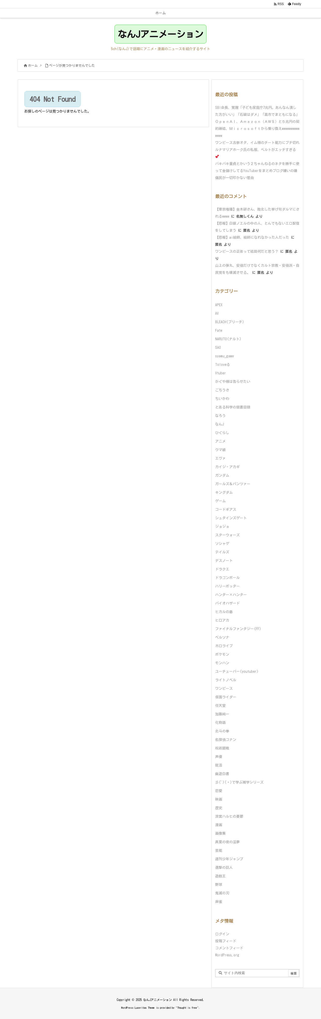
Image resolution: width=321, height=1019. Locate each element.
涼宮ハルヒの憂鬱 (229, 816)
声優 (218, 756)
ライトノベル (225, 680)
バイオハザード (227, 603)
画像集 (220, 833)
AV (217, 313)
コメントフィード (229, 948)
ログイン (222, 934)
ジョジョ (222, 526)
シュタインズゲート (231, 518)
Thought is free (187, 1007)
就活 (218, 765)
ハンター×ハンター (231, 595)
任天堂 (220, 705)
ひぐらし (222, 433)
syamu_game (224, 356)
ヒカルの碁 (224, 612)
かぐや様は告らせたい (232, 381)
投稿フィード (225, 941)
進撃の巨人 (224, 867)
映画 (218, 799)
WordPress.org (227, 955)
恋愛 (218, 791)
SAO (218, 347)
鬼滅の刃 (222, 893)
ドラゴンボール (227, 577)
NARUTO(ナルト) (228, 339)
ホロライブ (224, 646)
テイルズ (222, 552)
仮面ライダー (225, 697)
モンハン (222, 663)
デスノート (224, 560)
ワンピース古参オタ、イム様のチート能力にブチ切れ (257, 142)
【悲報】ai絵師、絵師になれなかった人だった (252, 237)
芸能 (218, 850)
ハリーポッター (227, 586)
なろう (220, 415)
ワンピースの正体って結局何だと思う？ (246, 251)
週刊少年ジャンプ (229, 859)
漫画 (218, 825)
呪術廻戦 (222, 748)
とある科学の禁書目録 (232, 407)
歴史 (218, 808)
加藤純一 (222, 714)
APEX (218, 305)
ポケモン (222, 654)
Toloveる (222, 364)
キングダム (224, 492)
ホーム (33, 65)
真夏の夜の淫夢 (227, 842)
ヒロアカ (222, 620)
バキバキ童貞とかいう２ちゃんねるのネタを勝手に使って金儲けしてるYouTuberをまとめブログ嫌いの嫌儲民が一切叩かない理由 (257, 171)
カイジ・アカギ (227, 467)
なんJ (219, 424)
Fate (218, 330)
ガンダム (222, 475)
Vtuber (220, 373)
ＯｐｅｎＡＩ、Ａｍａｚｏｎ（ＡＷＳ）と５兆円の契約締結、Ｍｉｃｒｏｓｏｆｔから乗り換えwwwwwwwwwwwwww (257, 128)
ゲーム (220, 501)
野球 (218, 884)
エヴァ (220, 458)
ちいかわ (222, 398)
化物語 (220, 722)
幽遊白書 (222, 774)
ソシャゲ (222, 543)
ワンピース (224, 688)
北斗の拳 (222, 731)
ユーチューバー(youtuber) (237, 671)
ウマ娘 (220, 450)
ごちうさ (222, 390)
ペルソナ (222, 637)
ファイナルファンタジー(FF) (238, 629)
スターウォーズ (227, 535)
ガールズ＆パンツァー (232, 484)
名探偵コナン (225, 739)
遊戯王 (220, 876)
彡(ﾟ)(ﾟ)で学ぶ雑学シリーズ (239, 782)
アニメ (220, 441)
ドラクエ (222, 569)
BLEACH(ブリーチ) (229, 322)
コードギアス (225, 509)
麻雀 (218, 901)
